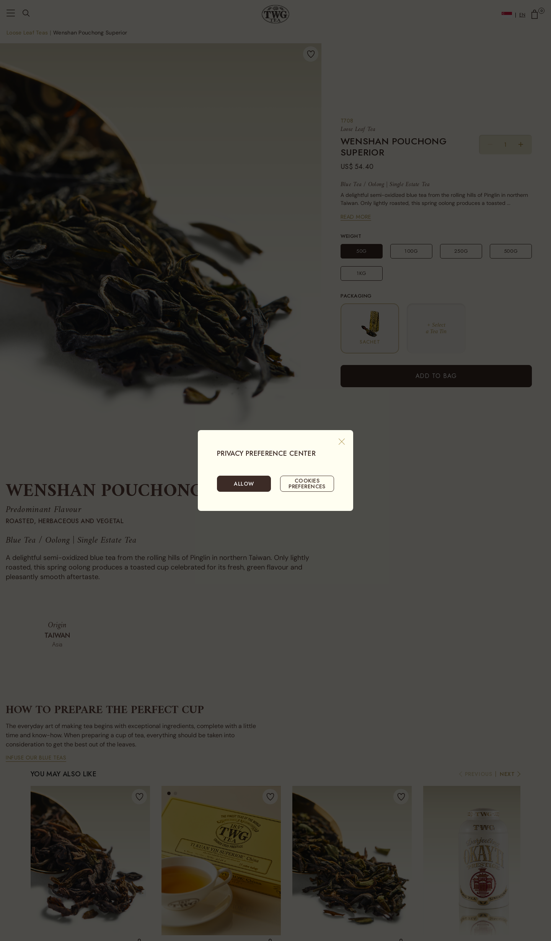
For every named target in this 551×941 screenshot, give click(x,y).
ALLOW (244, 484)
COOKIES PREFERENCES (307, 483)
